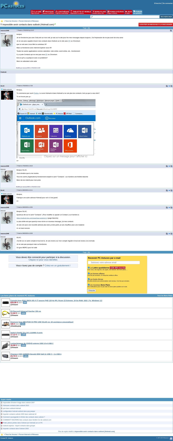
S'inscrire (157, 3)
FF (69, 41)
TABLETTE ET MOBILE (80, 12)
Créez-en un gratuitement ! (58, 265)
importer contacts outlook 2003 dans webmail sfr (20, 414)
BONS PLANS (99, 12)
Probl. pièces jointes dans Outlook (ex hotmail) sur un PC (23, 423)
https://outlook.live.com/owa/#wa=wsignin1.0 (32, 218)
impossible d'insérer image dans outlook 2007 (19, 402)
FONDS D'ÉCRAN (115, 12)
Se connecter (168, 3)
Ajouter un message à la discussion (155, 24)
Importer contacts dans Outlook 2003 (16, 428)
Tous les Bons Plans (164, 295)
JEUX (128, 12)
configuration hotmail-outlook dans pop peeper (19, 411)
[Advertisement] (86, 381)
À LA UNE (36, 12)
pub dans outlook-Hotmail (12, 408)
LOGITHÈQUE (62, 12)
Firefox (36, 93)
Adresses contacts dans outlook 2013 (16, 405)
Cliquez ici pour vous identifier (43, 260)
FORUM (137, 12)
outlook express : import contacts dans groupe (19, 426)
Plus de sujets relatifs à (86, 431)
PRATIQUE (48, 12)
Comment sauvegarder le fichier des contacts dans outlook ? (24, 417)
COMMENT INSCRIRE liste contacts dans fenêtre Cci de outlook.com (27, 420)
